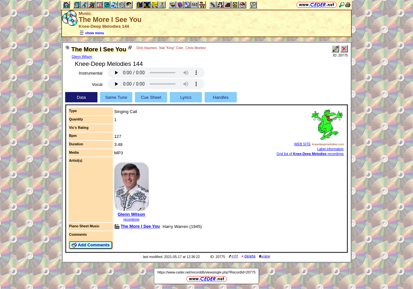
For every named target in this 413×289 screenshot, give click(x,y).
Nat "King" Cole (171, 48)
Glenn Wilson (82, 56)
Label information (330, 149)
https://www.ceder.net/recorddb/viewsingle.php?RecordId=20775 (206, 272)
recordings (131, 219)
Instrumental (90, 73)
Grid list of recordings (310, 154)
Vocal (97, 84)
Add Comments (91, 245)
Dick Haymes (146, 48)
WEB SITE (302, 144)
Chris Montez (196, 48)
